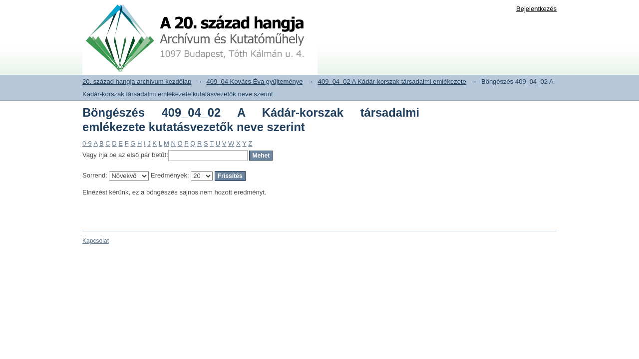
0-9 (87, 143)
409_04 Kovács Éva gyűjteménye (255, 81)
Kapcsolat (95, 240)
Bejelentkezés (536, 8)
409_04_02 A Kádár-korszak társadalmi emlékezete (392, 81)
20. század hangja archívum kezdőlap (136, 81)
